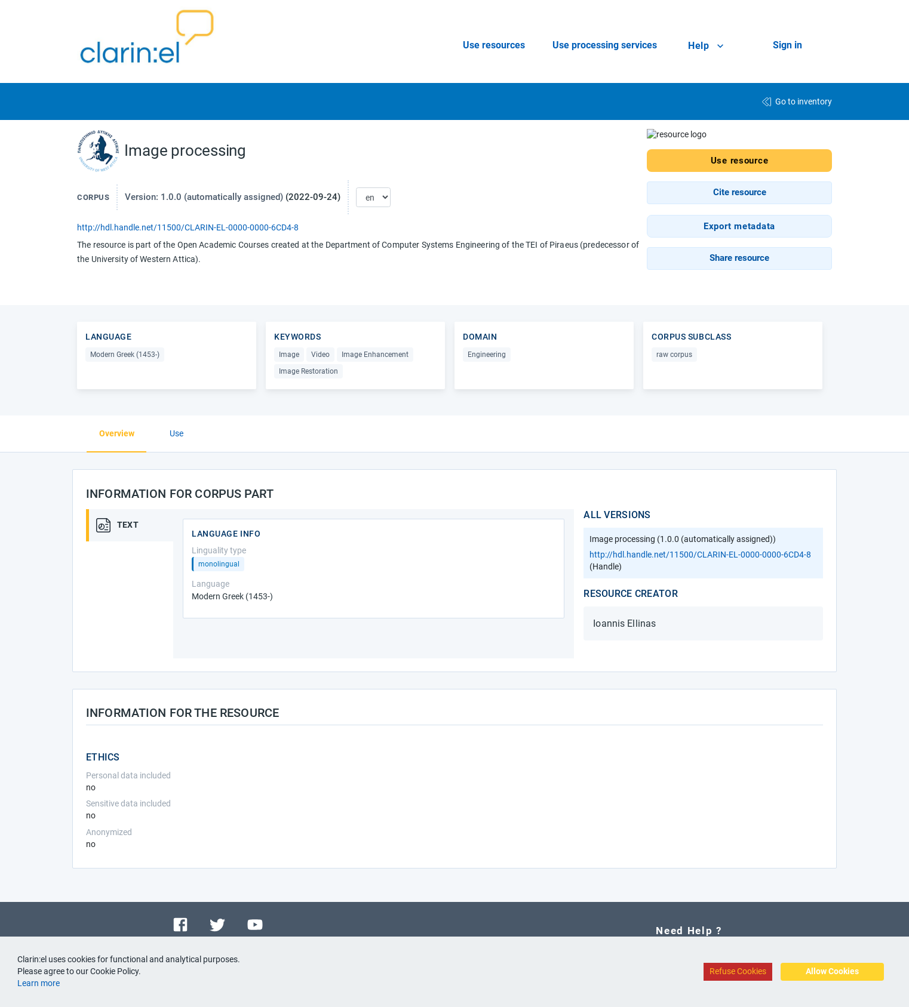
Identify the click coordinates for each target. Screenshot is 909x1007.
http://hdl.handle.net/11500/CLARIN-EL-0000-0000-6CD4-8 (188, 227)
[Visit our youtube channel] (255, 924)
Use (176, 433)
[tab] (134, 525)
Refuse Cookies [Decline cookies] (738, 971)
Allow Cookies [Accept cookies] (832, 971)
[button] (739, 192)
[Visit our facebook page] (180, 924)
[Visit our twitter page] (217, 924)
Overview (116, 433)
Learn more (38, 983)
